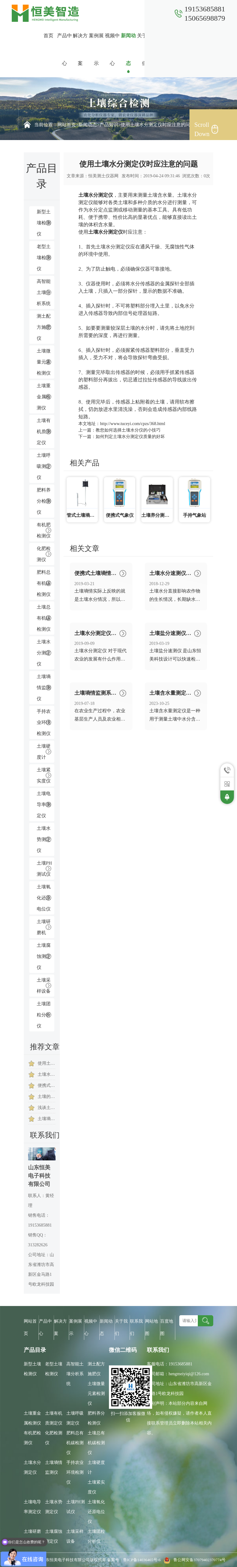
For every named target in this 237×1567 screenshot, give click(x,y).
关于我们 (144, 49)
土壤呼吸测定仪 (44, 466)
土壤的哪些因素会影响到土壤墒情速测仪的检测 (46, 1096)
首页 (48, 35)
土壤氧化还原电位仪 (44, 897)
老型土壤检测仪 (44, 257)
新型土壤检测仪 (44, 222)
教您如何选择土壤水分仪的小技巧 (128, 430)
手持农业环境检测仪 (44, 722)
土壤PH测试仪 (44, 869)
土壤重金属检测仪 (44, 396)
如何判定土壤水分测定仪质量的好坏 (130, 436)
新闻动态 (128, 49)
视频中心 (112, 49)
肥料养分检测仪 (44, 501)
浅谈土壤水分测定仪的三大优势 (46, 1107)
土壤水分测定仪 (44, 652)
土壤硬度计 (44, 752)
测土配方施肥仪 (44, 327)
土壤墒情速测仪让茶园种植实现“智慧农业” (46, 1118)
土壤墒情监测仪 (44, 687)
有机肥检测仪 (44, 530)
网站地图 (151, 1327)
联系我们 (160, 49)
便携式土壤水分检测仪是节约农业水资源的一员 (46, 1085)
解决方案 (80, 49)
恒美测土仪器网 (103, 176)
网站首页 (66, 124)
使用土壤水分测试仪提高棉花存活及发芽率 (46, 1063)
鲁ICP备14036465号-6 (142, 1559)
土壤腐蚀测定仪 (44, 956)
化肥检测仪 (44, 554)
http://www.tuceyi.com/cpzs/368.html (132, 423)
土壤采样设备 (44, 986)
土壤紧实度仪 (44, 775)
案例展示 (96, 49)
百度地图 (166, 1327)
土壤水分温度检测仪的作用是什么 (46, 1074)
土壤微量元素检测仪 (44, 362)
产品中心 (64, 49)
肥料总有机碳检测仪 (44, 583)
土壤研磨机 (44, 927)
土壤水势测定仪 (44, 839)
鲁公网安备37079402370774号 (194, 1559)
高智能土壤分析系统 (44, 292)
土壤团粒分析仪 (44, 1014)
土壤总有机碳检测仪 (44, 618)
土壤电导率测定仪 (44, 804)
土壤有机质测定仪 (44, 431)
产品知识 (109, 124)
